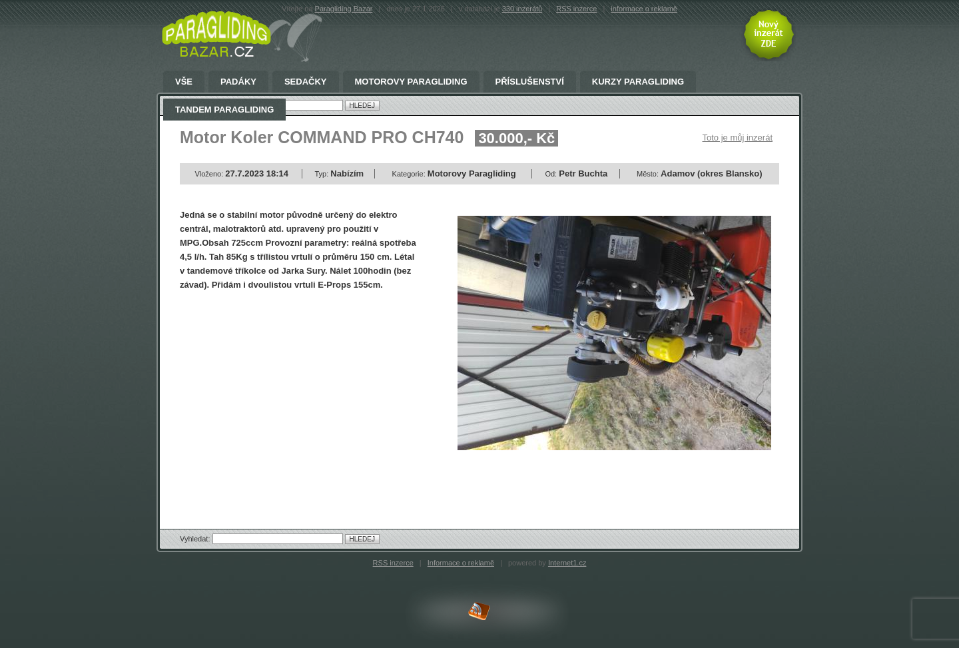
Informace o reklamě (461, 563)
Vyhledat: (196, 539)
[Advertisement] (292, 398)
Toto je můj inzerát (738, 138)
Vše (183, 82)
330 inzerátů (522, 9)
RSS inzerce (576, 9)
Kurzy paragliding (638, 82)
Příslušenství (529, 82)
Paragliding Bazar (344, 9)
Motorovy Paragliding (411, 82)
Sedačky (305, 82)
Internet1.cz (567, 563)
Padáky (238, 82)
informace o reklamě (644, 9)
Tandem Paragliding (224, 110)
